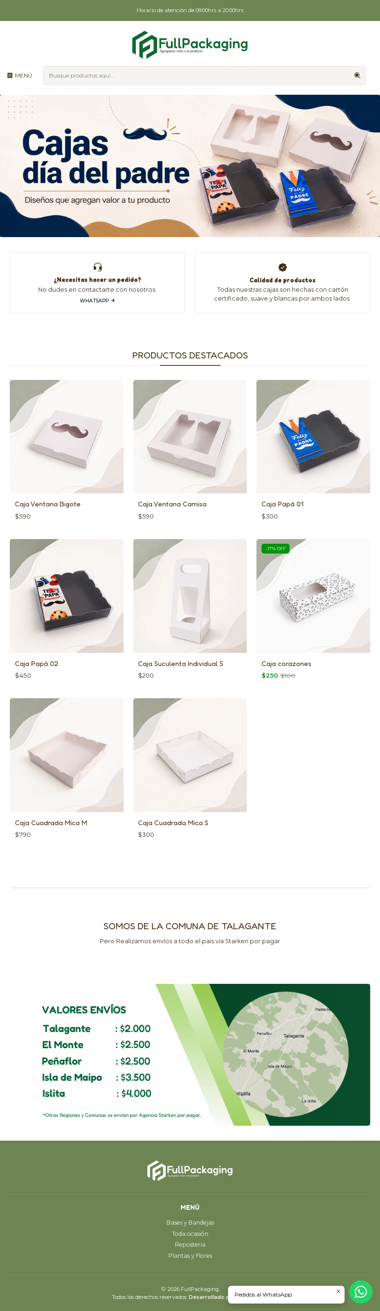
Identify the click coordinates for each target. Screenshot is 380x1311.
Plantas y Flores (190, 1255)
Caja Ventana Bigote (48, 518)
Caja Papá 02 (36, 677)
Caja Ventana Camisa (172, 518)
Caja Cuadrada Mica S (173, 837)
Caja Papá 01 (283, 518)
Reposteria (190, 1244)
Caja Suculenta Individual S (180, 677)
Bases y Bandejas (190, 1222)
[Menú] (19, 75)
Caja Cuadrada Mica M (51, 837)
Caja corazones (286, 677)
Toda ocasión (190, 1233)
